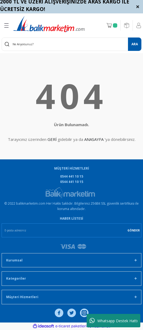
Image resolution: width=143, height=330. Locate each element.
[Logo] (49, 24)
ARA (134, 44)
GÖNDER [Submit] (133, 230)
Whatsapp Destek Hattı (114, 321)
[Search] (71, 44)
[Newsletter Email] (71, 230)
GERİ (52, 139)
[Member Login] (138, 25)
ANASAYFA (94, 139)
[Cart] (112, 25)
